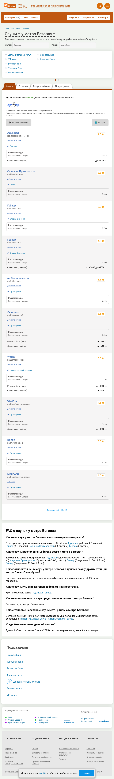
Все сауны (12, 17)
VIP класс (13, 59)
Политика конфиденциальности (14, 762)
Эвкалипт (13, 312)
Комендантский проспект (21, 370)
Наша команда (11, 753)
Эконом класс (14, 688)
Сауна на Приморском (21, 171)
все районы (104, 720)
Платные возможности (69, 749)
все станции (69, 722)
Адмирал (13, 132)
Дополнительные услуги (20, 55)
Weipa (11, 356)
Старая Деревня (17, 219)
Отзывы (34, 17)
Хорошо (86, 773)
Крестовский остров (15, 722)
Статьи (35, 749)
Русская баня (14, 64)
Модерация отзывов (95, 761)
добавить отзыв (14, 140)
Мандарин (13, 474)
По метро (16, 29)
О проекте (9, 749)
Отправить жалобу (94, 757)
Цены (25, 17)
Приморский (86, 721)
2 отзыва (11, 482)
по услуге (74, 17)
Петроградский (87, 719)
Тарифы (62, 759)
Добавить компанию (40, 753)
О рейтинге (9, 757)
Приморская (15, 291)
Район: (55, 45)
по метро (103, 17)
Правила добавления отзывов (41, 762)
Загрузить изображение (42, 757)
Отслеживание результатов (65, 754)
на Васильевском (18, 278)
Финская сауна (15, 73)
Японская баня (15, 668)
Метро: (8, 45)
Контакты (91, 749)
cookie (42, 773)
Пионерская (41, 722)
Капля (11, 439)
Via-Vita (12, 401)
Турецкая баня (15, 68)
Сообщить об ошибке (95, 753)
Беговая (13, 146)
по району (88, 17)
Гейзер (11, 205)
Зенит (12, 185)
